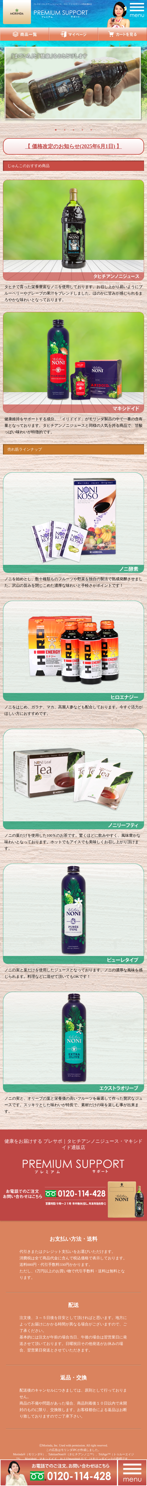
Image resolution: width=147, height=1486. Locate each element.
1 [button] (56, 130)
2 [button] (65, 130)
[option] (73, 84)
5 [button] (91, 130)
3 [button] (73, 130)
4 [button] (82, 130)
